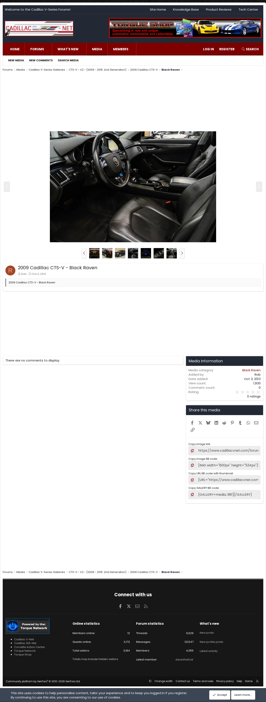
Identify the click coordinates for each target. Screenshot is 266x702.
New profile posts (211, 635)
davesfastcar (184, 656)
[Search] (250, 49)
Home (15, 49)
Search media (68, 60)
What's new (68, 49)
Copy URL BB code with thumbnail (210, 472)
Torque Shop (23, 651)
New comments (41, 60)
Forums (37, 49)
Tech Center (248, 9)
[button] (48, 49)
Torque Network (25, 647)
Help (239, 677)
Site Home (158, 9)
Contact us (183, 677)
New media (16, 60)
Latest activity (209, 642)
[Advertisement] (127, 102)
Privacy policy (225, 677)
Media (97, 49)
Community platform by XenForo (43, 678)
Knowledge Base (186, 9)
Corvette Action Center (29, 643)
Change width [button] (163, 677)
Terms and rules (203, 677)
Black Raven (251, 370)
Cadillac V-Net (24, 636)
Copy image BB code (202, 458)
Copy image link (199, 444)
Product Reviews (219, 9)
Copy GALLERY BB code (203, 485)
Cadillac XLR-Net (25, 640)
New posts (207, 627)
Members (120, 49)
